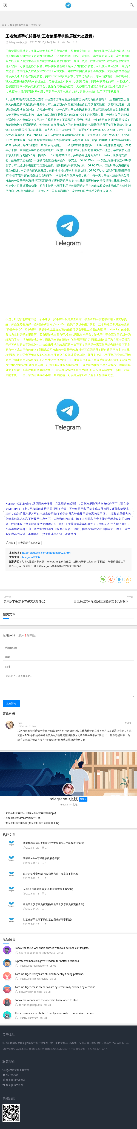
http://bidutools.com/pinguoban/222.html (46, 552)
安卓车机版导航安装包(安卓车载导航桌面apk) (30, 813)
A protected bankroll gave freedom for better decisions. (47, 961)
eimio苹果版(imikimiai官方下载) (23, 818)
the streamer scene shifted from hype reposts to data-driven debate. (55, 1013)
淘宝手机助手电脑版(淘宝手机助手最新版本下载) (32, 823)
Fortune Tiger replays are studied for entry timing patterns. (49, 974)
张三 (20, 722)
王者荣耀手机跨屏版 (29, 542)
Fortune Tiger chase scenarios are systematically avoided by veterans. (55, 987)
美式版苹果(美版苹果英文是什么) (24, 601)
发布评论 (11, 703)
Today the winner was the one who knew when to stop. (47, 1000)
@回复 (128, 722)
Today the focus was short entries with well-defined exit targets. (52, 948)
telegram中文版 (31, 557)
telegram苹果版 (19, 24)
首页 (4, 24)
